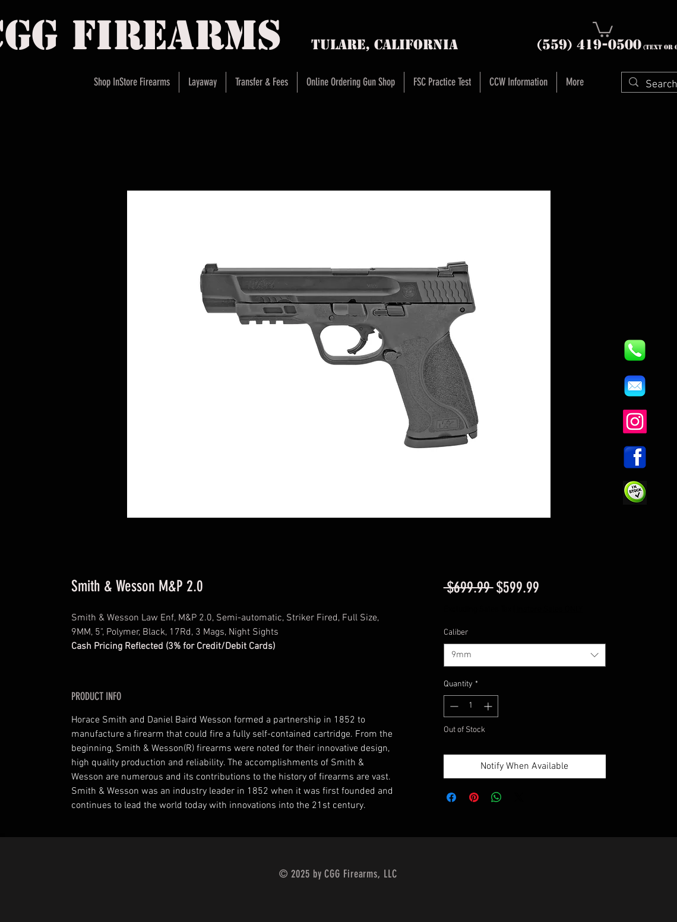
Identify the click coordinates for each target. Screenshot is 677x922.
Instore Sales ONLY (550, 609)
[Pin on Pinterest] (474, 797)
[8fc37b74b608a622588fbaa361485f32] (635, 386)
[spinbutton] (471, 706)
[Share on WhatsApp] (496, 797)
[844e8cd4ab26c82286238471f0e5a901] (635, 350)
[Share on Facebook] (451, 797)
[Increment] (489, 706)
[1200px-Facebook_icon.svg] (635, 457)
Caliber (456, 633)
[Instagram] (635, 421)
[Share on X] (519, 797)
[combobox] (525, 655)
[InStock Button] (635, 493)
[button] (603, 28)
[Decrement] (452, 706)
